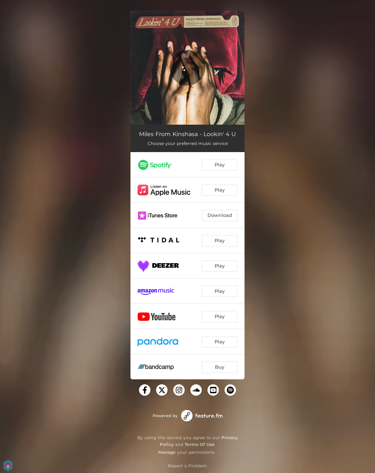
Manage (167, 452)
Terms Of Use (200, 444)
